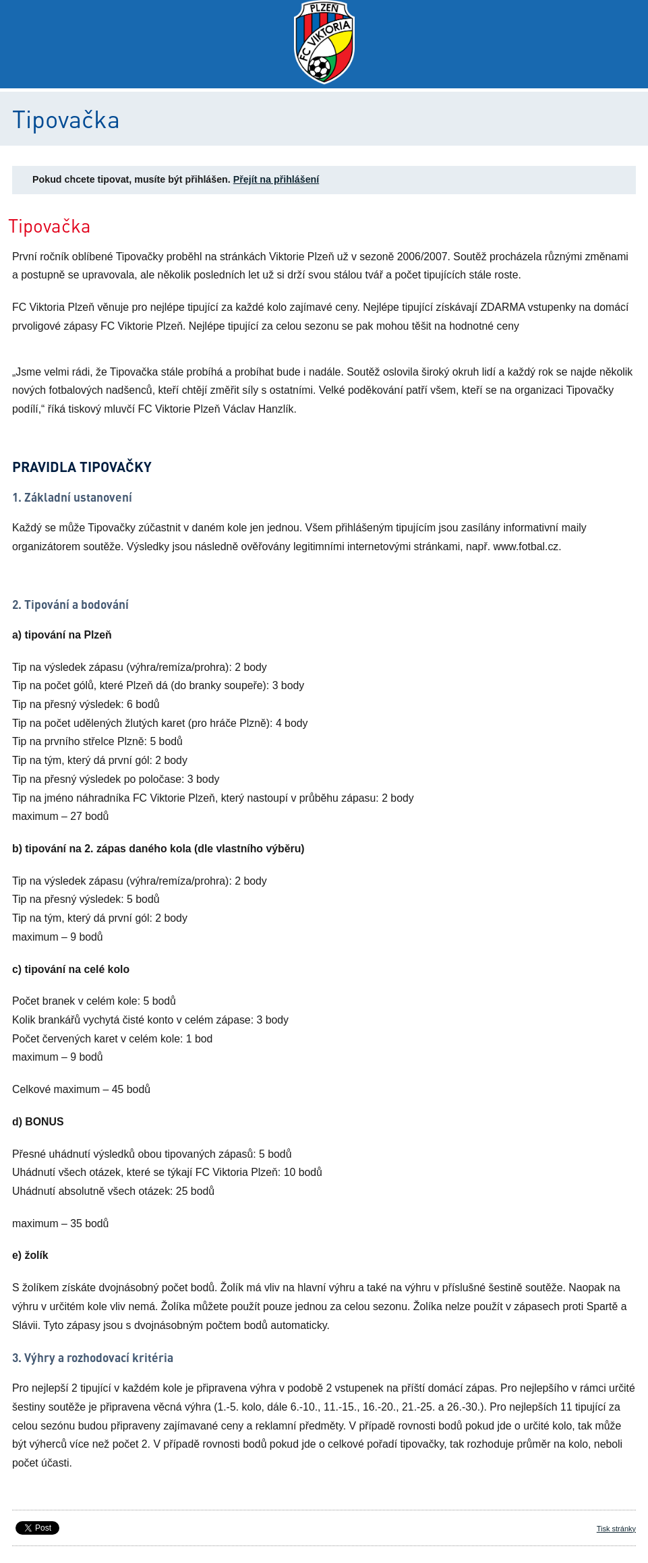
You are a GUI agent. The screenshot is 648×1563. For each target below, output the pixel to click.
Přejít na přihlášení (276, 179)
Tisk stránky (616, 1529)
